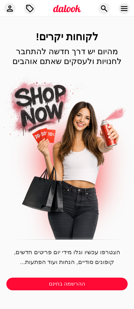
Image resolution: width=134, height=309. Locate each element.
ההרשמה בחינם (67, 284)
